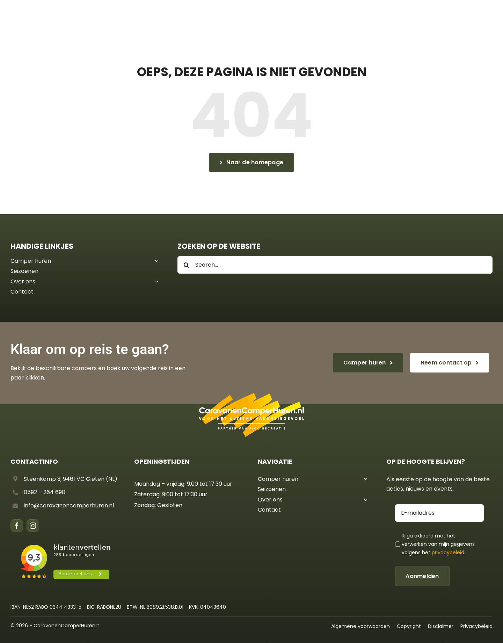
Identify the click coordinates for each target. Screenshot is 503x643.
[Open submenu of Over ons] (155, 282)
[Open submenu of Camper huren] (155, 261)
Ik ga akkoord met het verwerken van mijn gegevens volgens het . (438, 544)
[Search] (186, 265)
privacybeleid (448, 552)
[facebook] (16, 525)
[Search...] (335, 265)
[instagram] (33, 525)
